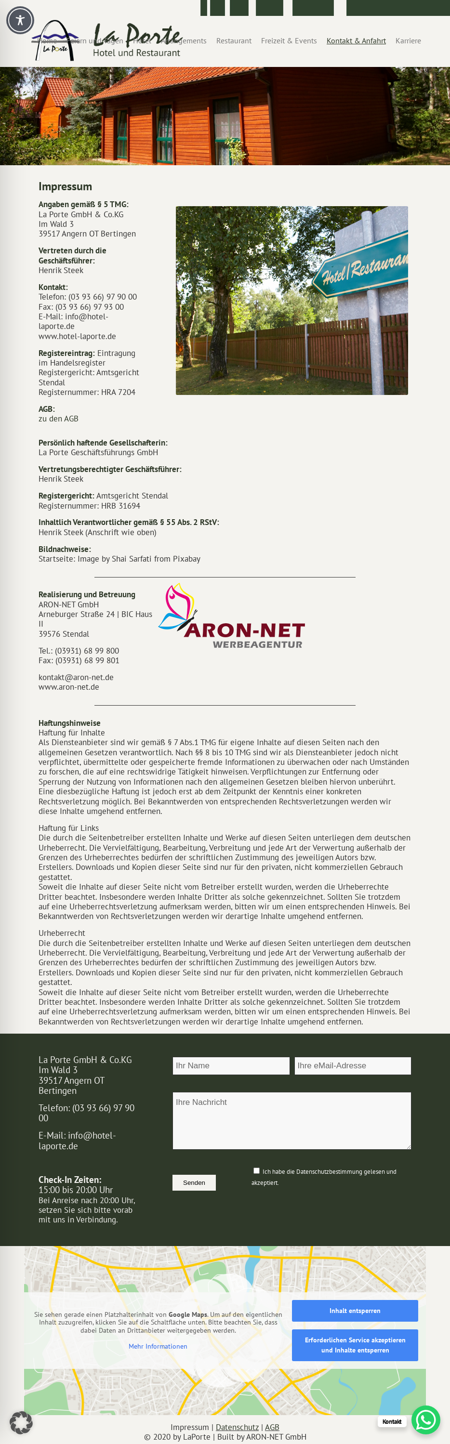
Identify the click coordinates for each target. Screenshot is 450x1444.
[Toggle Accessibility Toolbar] (20, 20)
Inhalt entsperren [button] (355, 1310)
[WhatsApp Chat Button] (425, 1419)
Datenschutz (237, 1427)
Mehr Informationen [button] (158, 1346)
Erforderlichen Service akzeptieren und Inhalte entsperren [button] (355, 1345)
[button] (21, 1423)
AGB (272, 1427)
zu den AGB (59, 418)
